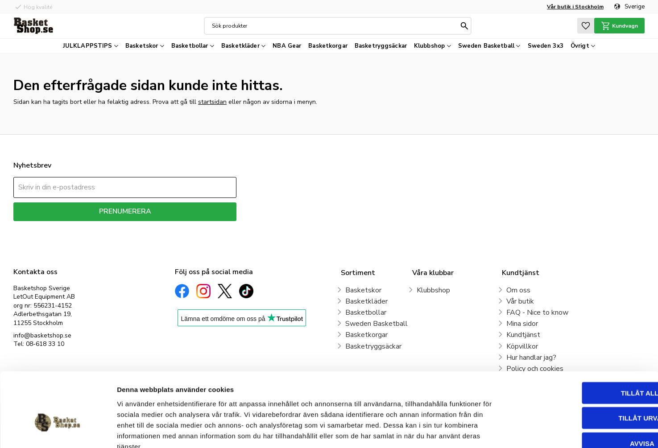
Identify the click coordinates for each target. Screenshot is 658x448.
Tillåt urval (583, 366)
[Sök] (463, 26)
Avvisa (583, 391)
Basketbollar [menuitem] (189, 46)
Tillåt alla (583, 341)
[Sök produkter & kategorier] (334, 26)
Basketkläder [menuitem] (240, 46)
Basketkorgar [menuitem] (328, 46)
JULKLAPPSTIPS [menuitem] (87, 46)
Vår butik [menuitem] (520, 301)
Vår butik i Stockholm (575, 6)
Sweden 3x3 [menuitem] (545, 46)
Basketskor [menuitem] (141, 46)
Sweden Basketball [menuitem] (486, 46)
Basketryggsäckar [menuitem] (381, 46)
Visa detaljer (484, 430)
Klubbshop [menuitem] (429, 46)
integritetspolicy (156, 227)
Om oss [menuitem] (518, 290)
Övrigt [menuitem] (580, 46)
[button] (584, 25)
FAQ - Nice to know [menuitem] (537, 312)
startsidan (212, 102)
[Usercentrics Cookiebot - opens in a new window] (58, 430)
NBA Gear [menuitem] (287, 46)
